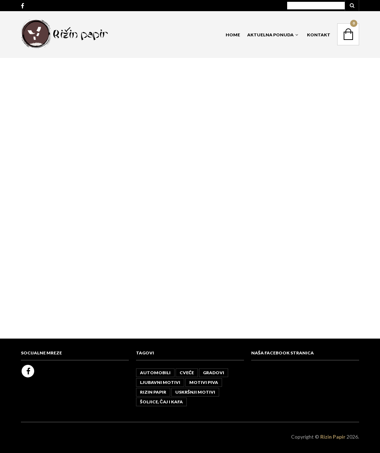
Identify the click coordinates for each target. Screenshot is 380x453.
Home (233, 34)
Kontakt (318, 34)
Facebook (28, 371)
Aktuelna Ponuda (270, 34)
